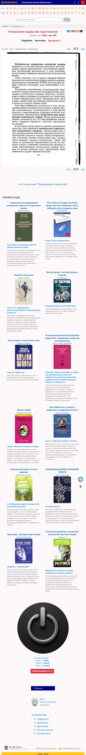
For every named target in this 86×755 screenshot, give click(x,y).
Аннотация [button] (40, 40)
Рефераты (43, 719)
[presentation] (4, 49)
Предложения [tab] (20, 49)
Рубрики (38, 688)
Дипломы (42, 726)
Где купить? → (55, 40)
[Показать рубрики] (78, 2)
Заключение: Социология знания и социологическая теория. (21, 246)
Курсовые (42, 722)
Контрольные (45, 729)
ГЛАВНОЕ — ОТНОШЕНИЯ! (18, 567)
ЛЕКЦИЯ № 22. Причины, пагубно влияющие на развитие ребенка (59, 571)
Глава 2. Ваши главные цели (57, 240)
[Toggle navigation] (74, 2)
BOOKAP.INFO (9, 2)
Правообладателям (47, 748)
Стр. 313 (5, 49)
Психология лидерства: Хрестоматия (33, 32)
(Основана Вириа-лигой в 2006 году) (60, 306)
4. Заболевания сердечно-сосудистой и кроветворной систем (23, 505)
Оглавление (33, 49)
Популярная (16, 26)
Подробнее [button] (26, 40)
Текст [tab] (12, 49)
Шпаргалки (43, 733)
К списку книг (44, 184)
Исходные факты (52, 506)
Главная (5, 26)
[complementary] (16, 748)
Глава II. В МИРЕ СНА (15, 372)
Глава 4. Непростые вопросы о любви (23, 446)
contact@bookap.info (71, 748)
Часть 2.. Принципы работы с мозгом (61, 441)
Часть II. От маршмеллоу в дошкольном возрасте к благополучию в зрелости (23, 310)
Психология (39, 714)
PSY (83, 2)
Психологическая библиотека (36, 2)
